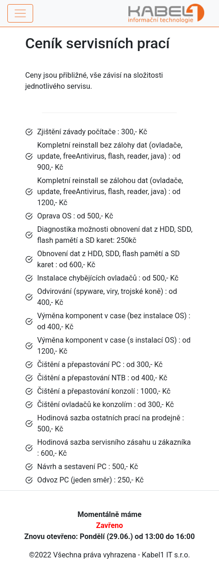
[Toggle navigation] (20, 13)
